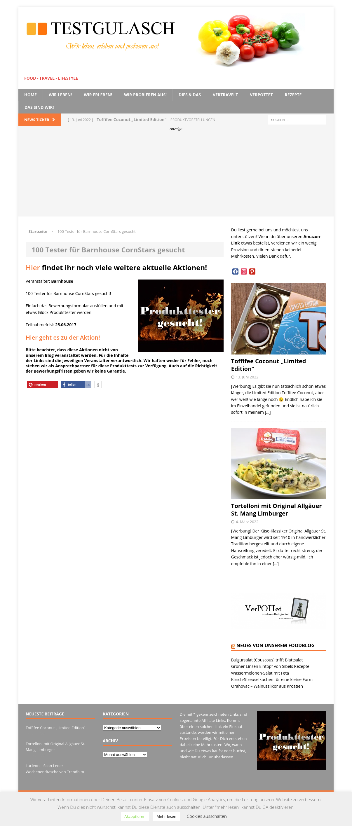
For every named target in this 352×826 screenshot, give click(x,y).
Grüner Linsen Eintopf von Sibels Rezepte (270, 666)
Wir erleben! (98, 94)
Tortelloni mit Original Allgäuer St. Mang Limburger (276, 509)
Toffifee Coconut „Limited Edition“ (268, 365)
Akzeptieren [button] (134, 816)
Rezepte (293, 94)
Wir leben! (60, 94)
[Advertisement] (176, 175)
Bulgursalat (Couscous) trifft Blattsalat (267, 660)
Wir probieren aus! (145, 94)
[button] (42, 384)
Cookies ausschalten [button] (207, 816)
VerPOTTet (261, 94)
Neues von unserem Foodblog (275, 645)
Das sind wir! (39, 107)
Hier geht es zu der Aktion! (63, 337)
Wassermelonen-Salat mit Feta (260, 673)
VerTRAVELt (225, 94)
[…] (268, 412)
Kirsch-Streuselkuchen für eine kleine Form (272, 679)
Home (30, 94)
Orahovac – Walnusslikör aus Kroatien (267, 686)
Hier (33, 267)
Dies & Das (190, 94)
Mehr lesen (166, 816)
